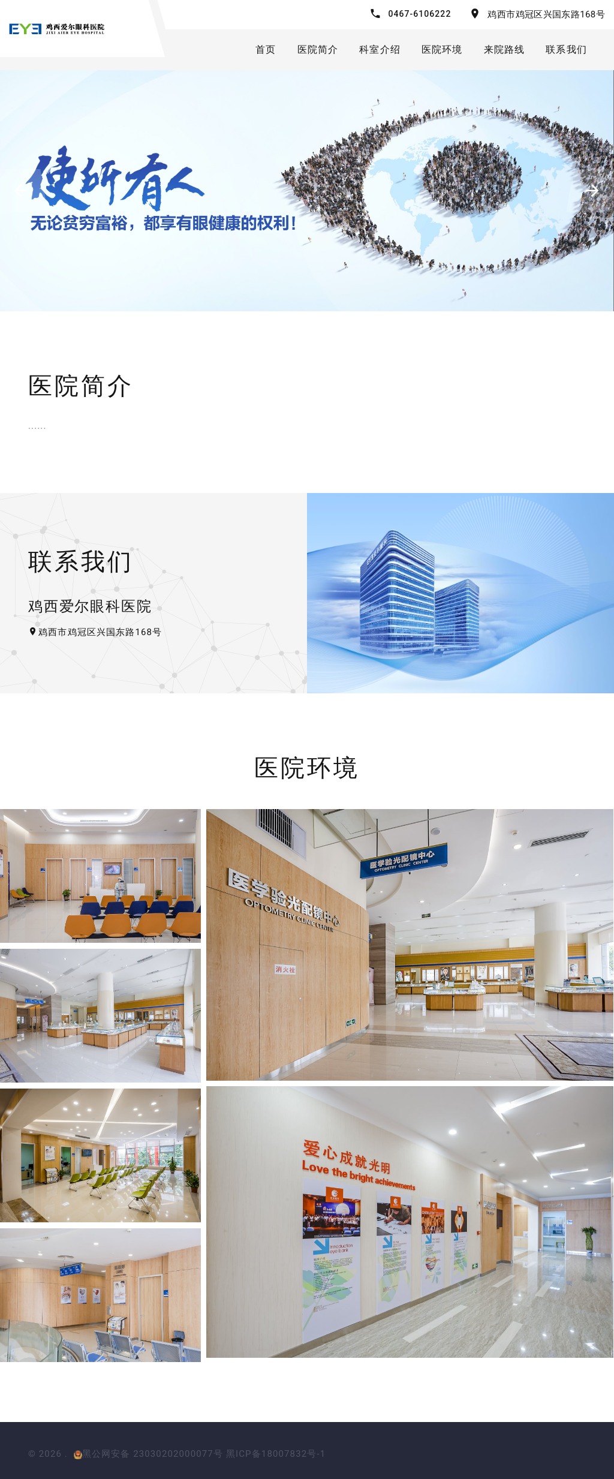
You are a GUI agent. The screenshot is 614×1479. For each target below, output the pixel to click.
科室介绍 (380, 49)
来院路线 (504, 49)
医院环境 (442, 49)
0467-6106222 (420, 14)
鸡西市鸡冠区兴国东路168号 (546, 14)
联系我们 (566, 49)
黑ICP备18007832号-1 (276, 1453)
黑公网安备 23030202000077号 (148, 1453)
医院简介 (318, 49)
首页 (265, 49)
